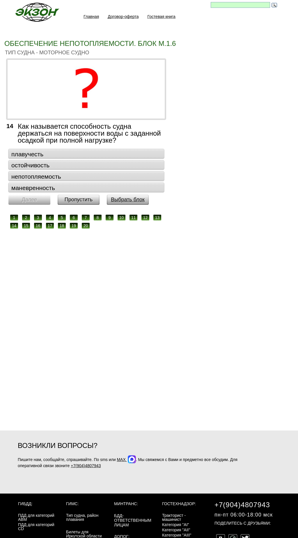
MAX (126, 459)
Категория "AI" (175, 524)
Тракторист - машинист (174, 517)
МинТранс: (126, 503)
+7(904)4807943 (86, 465)
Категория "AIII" (176, 535)
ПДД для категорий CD (36, 526)
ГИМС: (72, 503)
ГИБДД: (25, 503)
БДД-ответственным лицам (132, 520)
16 (38, 225)
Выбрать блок (128, 199)
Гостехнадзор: (179, 503)
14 (14, 225)
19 (74, 225)
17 (50, 225)
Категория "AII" (176, 530)
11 (133, 217)
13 (157, 217)
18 (62, 225)
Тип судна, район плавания (82, 517)
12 (145, 217)
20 (86, 225)
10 (121, 217)
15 (26, 225)
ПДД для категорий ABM (36, 517)
